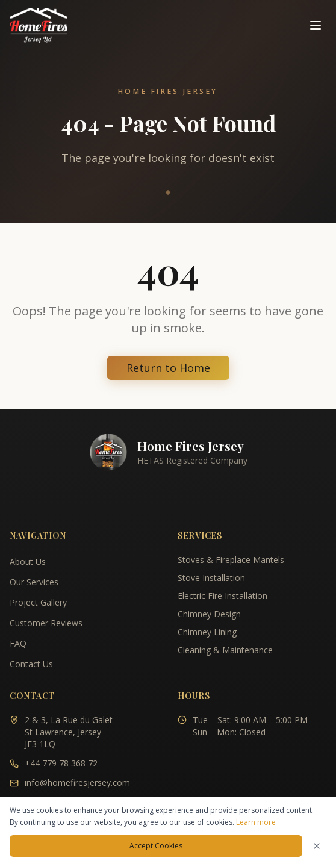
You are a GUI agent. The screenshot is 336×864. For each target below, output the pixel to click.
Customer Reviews (46, 623)
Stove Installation (211, 577)
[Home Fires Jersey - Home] (38, 25)
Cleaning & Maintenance (225, 650)
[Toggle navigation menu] (315, 25)
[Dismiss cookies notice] (316, 846)
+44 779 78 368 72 (61, 763)
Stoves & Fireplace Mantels (231, 559)
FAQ (18, 643)
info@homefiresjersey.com (77, 782)
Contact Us (31, 664)
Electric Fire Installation (222, 595)
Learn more (256, 822)
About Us (28, 561)
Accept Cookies (155, 846)
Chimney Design (209, 614)
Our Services (34, 582)
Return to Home (168, 368)
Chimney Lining (207, 632)
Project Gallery (38, 602)
